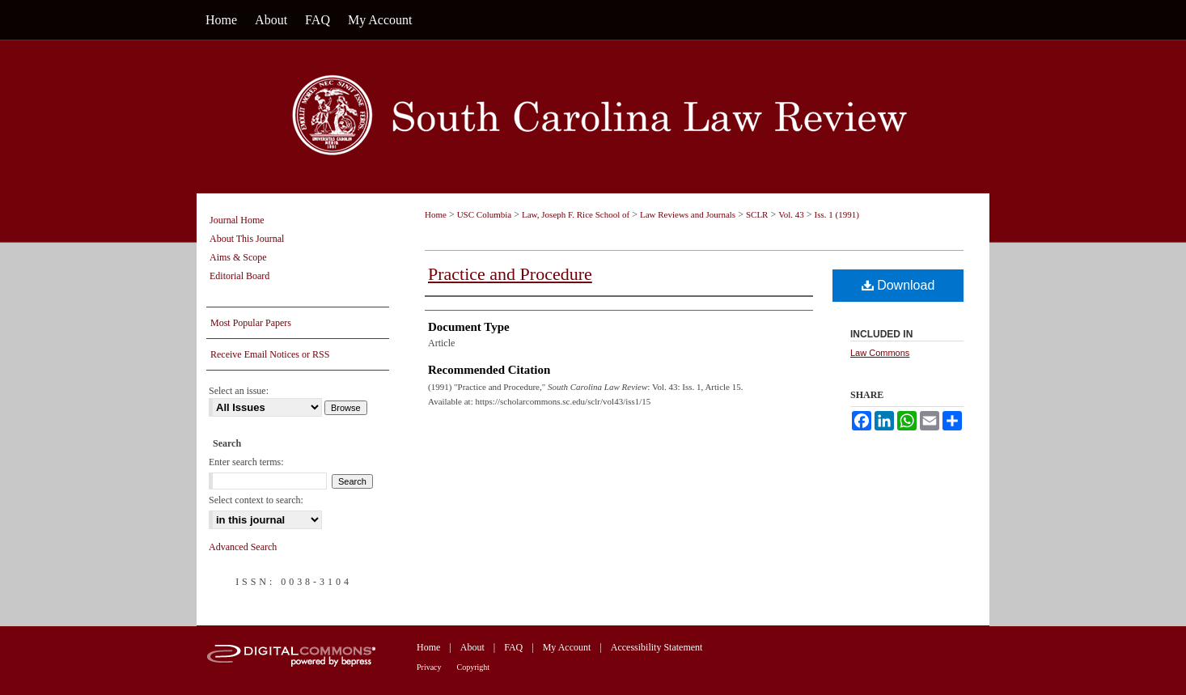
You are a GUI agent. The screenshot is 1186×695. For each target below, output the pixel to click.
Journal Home (237, 220)
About (472, 647)
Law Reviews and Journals (687, 214)
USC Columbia (484, 214)
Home (436, 214)
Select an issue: (239, 390)
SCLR (757, 214)
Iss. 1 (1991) (837, 214)
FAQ (513, 647)
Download (898, 285)
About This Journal (247, 238)
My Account (567, 647)
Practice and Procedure (510, 274)
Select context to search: (256, 500)
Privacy (429, 667)
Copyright (473, 667)
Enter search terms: (246, 462)
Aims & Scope (238, 257)
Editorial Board (239, 276)
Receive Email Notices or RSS (269, 354)
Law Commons (879, 353)
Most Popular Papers (250, 322)
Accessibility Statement (657, 647)
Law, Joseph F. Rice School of (575, 214)
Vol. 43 (791, 214)
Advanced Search (243, 547)
